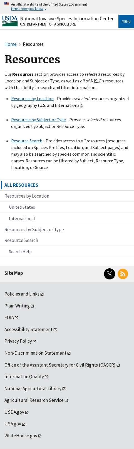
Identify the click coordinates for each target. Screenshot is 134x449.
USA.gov (12, 424)
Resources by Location (32, 98)
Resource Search (26, 140)
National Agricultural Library (32, 388)
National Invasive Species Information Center (67, 18)
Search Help (20, 251)
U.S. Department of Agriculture (48, 24)
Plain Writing (17, 306)
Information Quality (24, 377)
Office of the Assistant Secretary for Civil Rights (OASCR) (60, 365)
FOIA (9, 317)
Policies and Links (21, 294)
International (22, 218)
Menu (126, 21)
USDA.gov (14, 412)
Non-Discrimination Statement (35, 353)
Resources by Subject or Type (38, 119)
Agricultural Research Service (34, 400)
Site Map (13, 273)
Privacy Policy (18, 341)
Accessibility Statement (28, 329)
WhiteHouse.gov (20, 436)
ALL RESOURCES (21, 185)
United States (22, 207)
